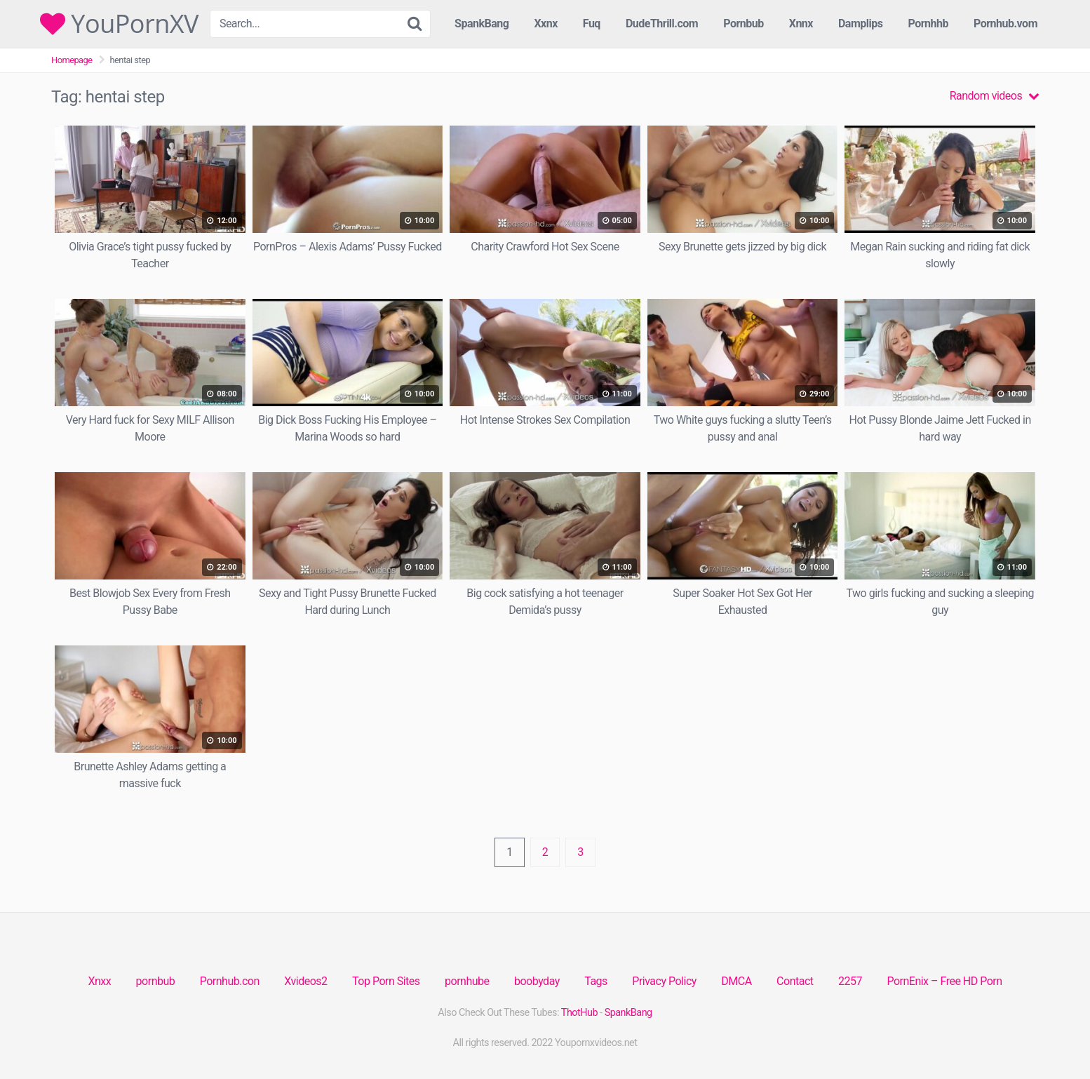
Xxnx (545, 23)
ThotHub (579, 1013)
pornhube (467, 981)
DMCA (736, 981)
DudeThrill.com (662, 23)
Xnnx (801, 23)
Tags (595, 981)
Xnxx (99, 981)
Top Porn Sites (386, 981)
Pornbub (743, 23)
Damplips (860, 23)
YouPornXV (119, 23)
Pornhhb (928, 23)
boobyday (537, 981)
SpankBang (482, 23)
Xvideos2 (305, 981)
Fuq (591, 23)
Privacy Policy (664, 981)
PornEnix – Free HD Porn (944, 981)
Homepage (72, 60)
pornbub (155, 981)
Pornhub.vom (1005, 23)
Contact (794, 981)
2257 (850, 981)
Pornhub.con (230, 981)
